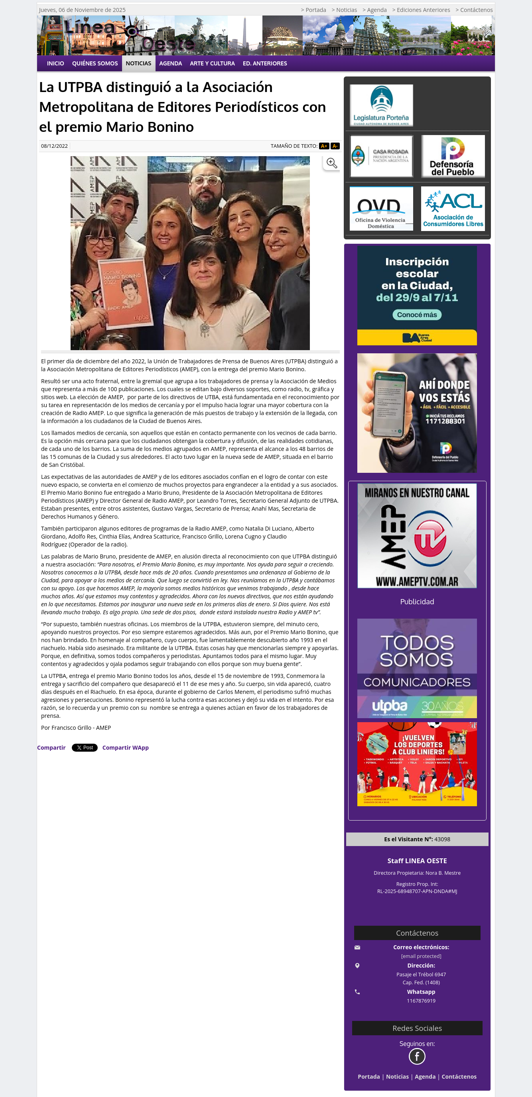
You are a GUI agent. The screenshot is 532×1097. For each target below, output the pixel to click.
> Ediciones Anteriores (421, 10)
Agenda (171, 63)
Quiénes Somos (95, 63)
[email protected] (421, 956)
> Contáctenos (474, 10)
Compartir (51, 747)
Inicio (55, 63)
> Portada (313, 10)
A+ (324, 146)
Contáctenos (459, 1076)
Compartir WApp (125, 747)
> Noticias (344, 10)
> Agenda (375, 10)
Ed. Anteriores (265, 63)
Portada (369, 1076)
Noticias (139, 63)
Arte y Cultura (212, 63)
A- (335, 146)
